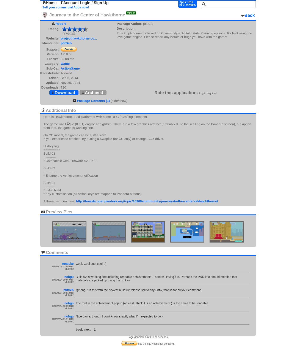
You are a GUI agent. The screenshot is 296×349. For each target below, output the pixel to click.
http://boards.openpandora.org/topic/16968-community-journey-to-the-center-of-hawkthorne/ (147, 201)
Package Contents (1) (93, 101)
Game (65, 63)
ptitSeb (66, 43)
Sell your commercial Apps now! (65, 7)
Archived (92, 92)
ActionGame (70, 68)
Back (248, 15)
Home (49, 3)
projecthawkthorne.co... (79, 38)
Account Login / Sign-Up (84, 3)
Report (60, 23)
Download (63, 92)
